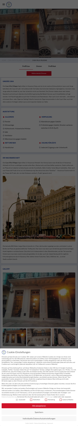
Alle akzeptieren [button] (39, 406)
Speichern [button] (39, 412)
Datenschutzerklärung (9, 397)
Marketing (50, 400)
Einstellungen (48, 397)
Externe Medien (66, 400)
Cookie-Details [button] (29, 423)
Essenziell (20, 400)
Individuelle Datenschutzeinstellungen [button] (39, 418)
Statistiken (35, 400)
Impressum (50, 423)
